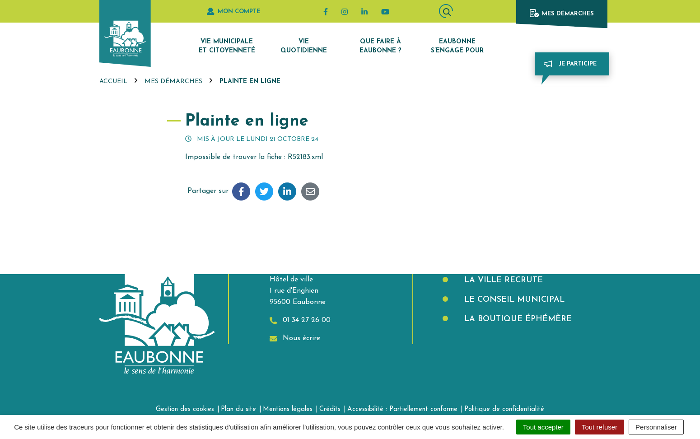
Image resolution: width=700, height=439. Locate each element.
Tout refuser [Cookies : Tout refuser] (599, 427)
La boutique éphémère (517, 319)
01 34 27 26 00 (300, 320)
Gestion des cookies (185, 409)
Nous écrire (295, 338)
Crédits (330, 409)
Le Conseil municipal (513, 299)
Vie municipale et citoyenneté (227, 46)
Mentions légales (288, 409)
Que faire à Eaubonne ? (380, 46)
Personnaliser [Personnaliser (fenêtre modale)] (656, 427)
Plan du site (238, 409)
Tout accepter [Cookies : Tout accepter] (543, 427)
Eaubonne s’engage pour (457, 46)
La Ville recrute (502, 280)
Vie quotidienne (303, 46)
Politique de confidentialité (504, 409)
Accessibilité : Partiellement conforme (402, 409)
